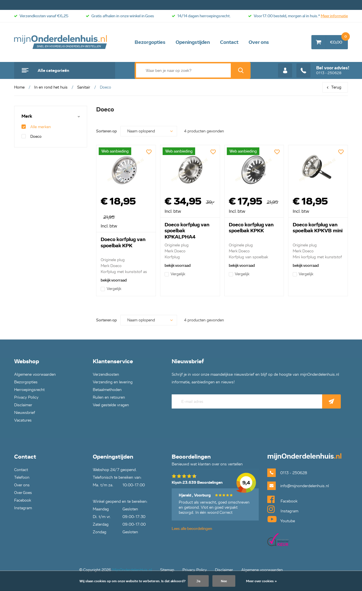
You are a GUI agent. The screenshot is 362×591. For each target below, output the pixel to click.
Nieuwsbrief (24, 412)
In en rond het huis (51, 87)
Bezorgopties (150, 42)
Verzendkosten (106, 374)
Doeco (31, 136)
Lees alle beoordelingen (192, 528)
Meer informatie (334, 16)
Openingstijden (193, 42)
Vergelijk (111, 288)
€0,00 (339, 40)
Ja (198, 581)
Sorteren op (106, 131)
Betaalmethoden (107, 389)
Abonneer (331, 401)
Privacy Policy (26, 397)
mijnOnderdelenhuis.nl (60, 42)
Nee (224, 581)
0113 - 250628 (322, 70)
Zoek (241, 70)
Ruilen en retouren (109, 397)
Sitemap (167, 570)
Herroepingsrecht (29, 389)
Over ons (259, 42)
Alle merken (36, 126)
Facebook (22, 500)
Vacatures (23, 420)
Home (19, 87)
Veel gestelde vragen (111, 405)
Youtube (281, 519)
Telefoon (21, 477)
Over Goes (23, 492)
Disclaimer (23, 405)
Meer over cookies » (261, 581)
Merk (26, 116)
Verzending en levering (113, 382)
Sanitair (83, 87)
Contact (229, 42)
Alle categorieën (53, 70)
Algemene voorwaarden (35, 374)
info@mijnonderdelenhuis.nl (304, 485)
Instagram (23, 508)
